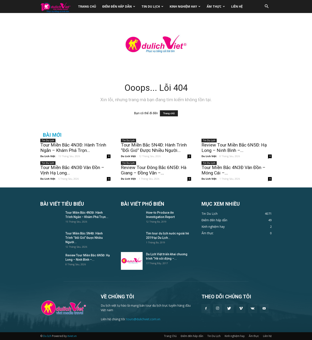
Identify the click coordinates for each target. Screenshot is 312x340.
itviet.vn (72, 336)
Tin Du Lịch (152, 6)
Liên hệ (237, 6)
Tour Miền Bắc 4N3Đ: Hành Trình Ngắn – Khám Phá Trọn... (73, 147)
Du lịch (47, 336)
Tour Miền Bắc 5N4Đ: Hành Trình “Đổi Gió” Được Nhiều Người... (154, 147)
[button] (266, 7)
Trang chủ (169, 113)
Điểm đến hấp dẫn (118, 6)
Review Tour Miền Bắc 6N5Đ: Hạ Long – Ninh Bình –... (234, 147)
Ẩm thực (216, 6)
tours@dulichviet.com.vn (143, 319)
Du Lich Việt (47, 156)
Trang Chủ (87, 6)
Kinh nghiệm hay (185, 6)
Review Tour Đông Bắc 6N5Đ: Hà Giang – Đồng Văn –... (153, 170)
